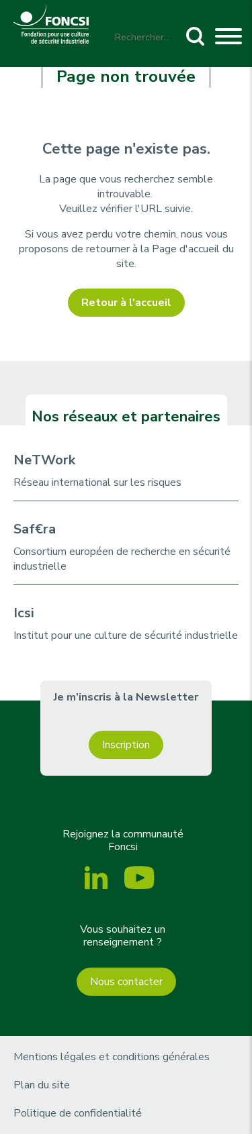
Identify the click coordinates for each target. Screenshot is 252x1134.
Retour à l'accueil (126, 302)
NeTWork (44, 460)
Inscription (126, 744)
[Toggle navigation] (228, 38)
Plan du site (41, 1085)
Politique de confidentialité (77, 1113)
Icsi (23, 613)
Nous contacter (126, 981)
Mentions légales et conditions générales (111, 1056)
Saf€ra (34, 529)
